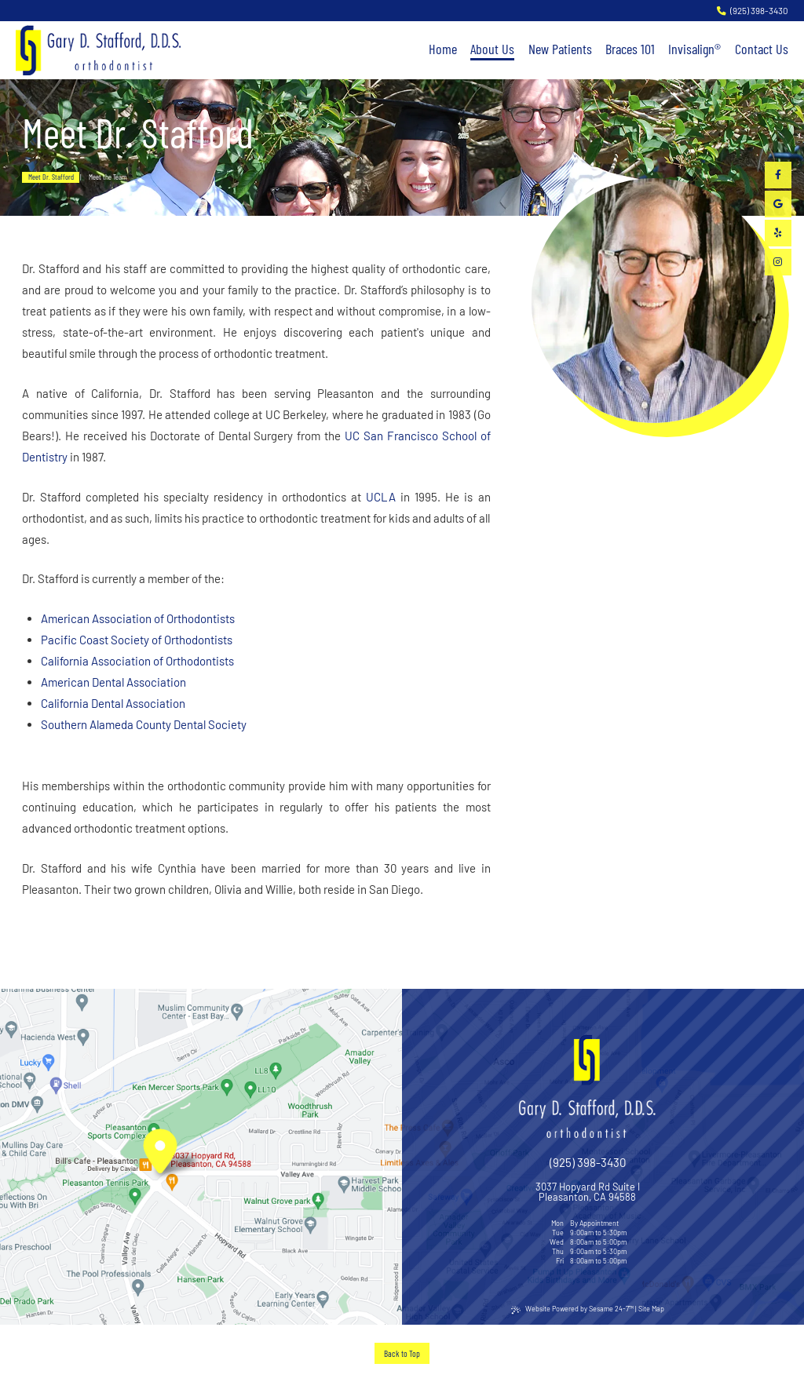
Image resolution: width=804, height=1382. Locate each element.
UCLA (381, 497)
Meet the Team (107, 176)
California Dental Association (113, 703)
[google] (778, 204)
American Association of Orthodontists (138, 618)
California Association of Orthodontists (137, 661)
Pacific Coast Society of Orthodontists (136, 640)
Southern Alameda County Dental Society (144, 724)
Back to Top (402, 1353)
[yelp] (778, 233)
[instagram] (778, 262)
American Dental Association (113, 682)
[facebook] (778, 175)
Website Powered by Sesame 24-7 (572, 1309)
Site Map (651, 1308)
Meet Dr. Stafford (51, 176)
